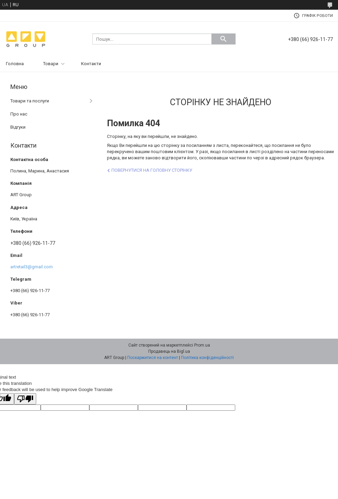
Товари (50, 63)
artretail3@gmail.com (31, 266)
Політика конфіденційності (207, 357)
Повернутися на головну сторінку (151, 170)
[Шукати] (223, 38)
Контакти (91, 63)
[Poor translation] (25, 399)
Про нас (18, 114)
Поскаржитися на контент (152, 357)
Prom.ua (202, 345)
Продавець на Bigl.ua (169, 351)
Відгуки (18, 127)
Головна (15, 63)
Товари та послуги (29, 100)
